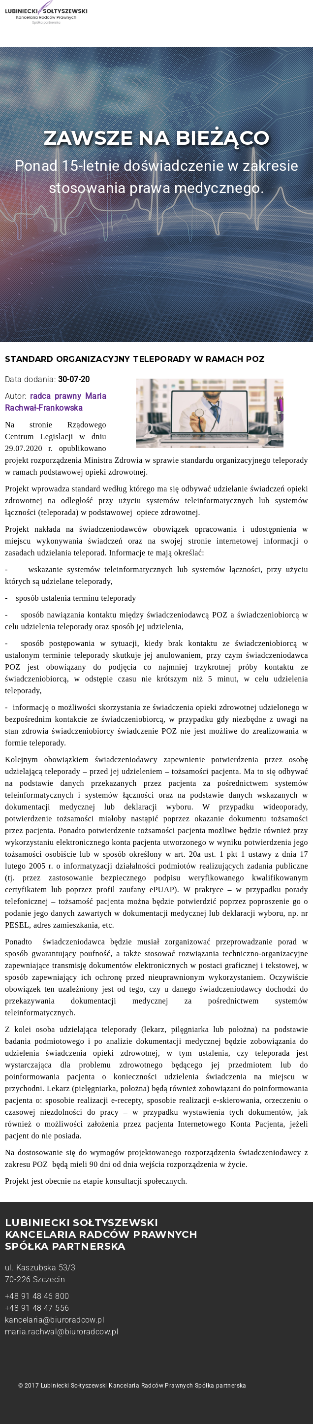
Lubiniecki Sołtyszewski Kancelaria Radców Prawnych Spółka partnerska (144, 1385)
